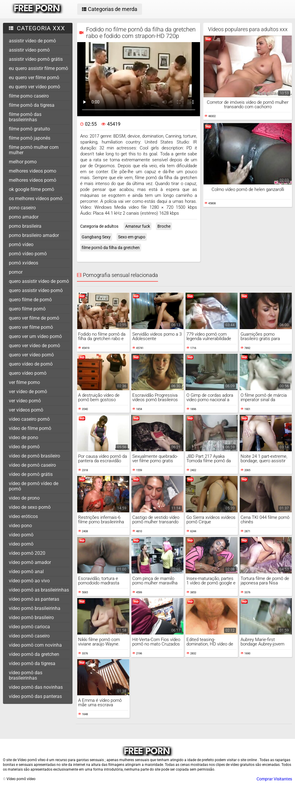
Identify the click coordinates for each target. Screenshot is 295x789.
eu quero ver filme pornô (34, 77)
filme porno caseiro (29, 96)
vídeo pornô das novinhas (36, 687)
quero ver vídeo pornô (31, 355)
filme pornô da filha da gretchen (111, 247)
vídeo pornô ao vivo (29, 581)
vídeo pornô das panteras (35, 696)
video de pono (23, 437)
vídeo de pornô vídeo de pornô (33, 486)
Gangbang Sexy (96, 237)
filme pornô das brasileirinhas (25, 116)
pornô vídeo (21, 244)
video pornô (21, 544)
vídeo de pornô (24, 447)
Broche (163, 226)
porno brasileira (25, 226)
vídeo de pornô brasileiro (34, 456)
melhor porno (23, 162)
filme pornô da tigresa (31, 105)
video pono (20, 525)
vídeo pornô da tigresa (32, 663)
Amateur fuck (137, 226)
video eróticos (23, 516)
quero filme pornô (27, 309)
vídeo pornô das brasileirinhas (25, 675)
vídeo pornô (21, 535)
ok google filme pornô (31, 189)
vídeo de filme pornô (30, 428)
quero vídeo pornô (27, 373)
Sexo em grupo (131, 237)
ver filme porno (24, 382)
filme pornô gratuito (29, 129)
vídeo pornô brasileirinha (34, 608)
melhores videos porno (32, 171)
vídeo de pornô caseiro (32, 465)
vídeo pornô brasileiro (31, 617)
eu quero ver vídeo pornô (34, 87)
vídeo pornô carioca (29, 626)
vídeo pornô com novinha (35, 645)
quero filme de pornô (30, 299)
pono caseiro (22, 208)
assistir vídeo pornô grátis (36, 59)
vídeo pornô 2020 (27, 553)
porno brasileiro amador (34, 235)
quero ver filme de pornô (34, 318)
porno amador (23, 217)
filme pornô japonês (29, 138)
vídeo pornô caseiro (29, 636)
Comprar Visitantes (274, 779)
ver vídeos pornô (26, 410)
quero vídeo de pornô (31, 364)
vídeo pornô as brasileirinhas (39, 590)
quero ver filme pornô (31, 327)
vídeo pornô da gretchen (34, 654)
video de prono (24, 498)
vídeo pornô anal (26, 571)
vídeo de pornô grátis (31, 474)
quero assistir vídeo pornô (36, 290)
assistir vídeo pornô (29, 50)
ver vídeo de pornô (28, 391)
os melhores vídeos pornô (35, 198)
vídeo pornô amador (30, 562)
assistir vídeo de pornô (32, 41)
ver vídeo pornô (25, 401)
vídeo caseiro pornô (29, 419)
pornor (15, 272)
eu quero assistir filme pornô (38, 68)
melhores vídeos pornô (32, 180)
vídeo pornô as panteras (34, 599)
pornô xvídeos (23, 263)
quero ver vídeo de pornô (34, 345)
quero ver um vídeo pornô (35, 336)
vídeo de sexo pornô (30, 507)
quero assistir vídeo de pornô (39, 281)
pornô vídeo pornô (28, 253)
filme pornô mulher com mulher (34, 149)
